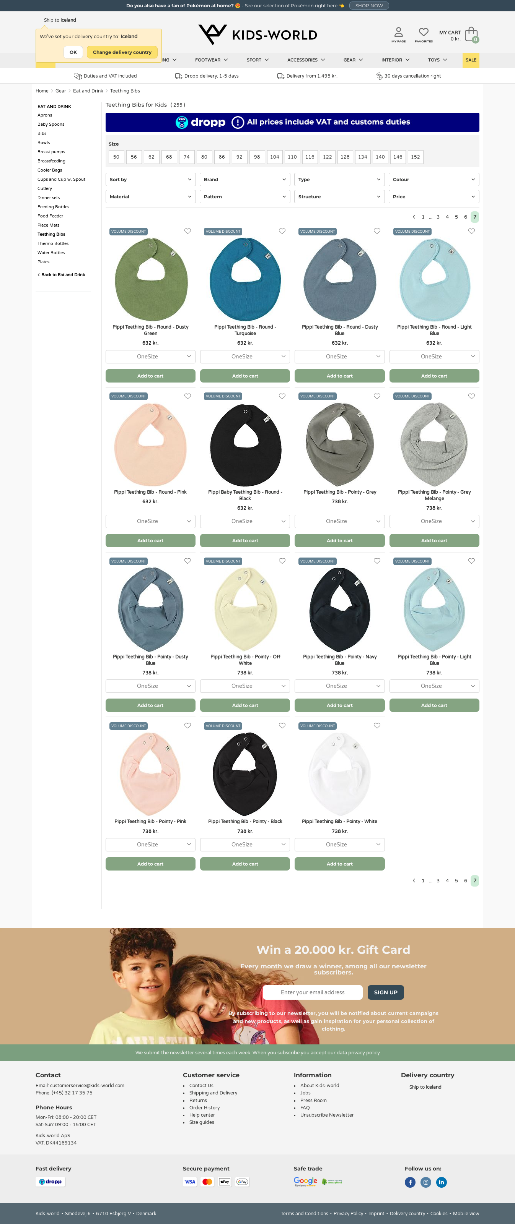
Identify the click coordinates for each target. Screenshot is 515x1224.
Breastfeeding (51, 161)
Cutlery (44, 188)
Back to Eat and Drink (61, 274)
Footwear (211, 60)
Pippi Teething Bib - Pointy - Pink (150, 821)
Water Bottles (51, 252)
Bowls (43, 142)
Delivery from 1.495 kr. (307, 76)
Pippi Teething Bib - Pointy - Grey (339, 492)
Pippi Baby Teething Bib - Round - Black (245, 495)
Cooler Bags (49, 170)
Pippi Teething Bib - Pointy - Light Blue (434, 660)
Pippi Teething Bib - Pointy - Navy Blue (339, 660)
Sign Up (386, 992)
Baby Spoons (50, 124)
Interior (395, 60)
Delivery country (407, 1213)
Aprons (44, 115)
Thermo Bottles (52, 243)
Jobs (305, 1093)
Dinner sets (48, 197)
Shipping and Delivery (213, 1093)
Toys (437, 60)
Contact (48, 1075)
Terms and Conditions (304, 1213)
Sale (471, 60)
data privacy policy (358, 1053)
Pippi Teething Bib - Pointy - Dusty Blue (150, 660)
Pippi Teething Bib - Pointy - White (339, 821)
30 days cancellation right (408, 76)
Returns (198, 1100)
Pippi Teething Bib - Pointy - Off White (245, 660)
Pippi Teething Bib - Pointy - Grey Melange (434, 495)
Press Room (313, 1100)
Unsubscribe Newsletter (327, 1115)
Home (42, 91)
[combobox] (151, 356)
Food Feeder (50, 216)
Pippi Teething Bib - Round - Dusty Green (150, 330)
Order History (204, 1108)
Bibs (41, 133)
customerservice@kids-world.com (87, 1085)
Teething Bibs (125, 91)
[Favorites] (188, 231)
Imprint (376, 1213)
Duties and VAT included (105, 76)
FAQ (305, 1108)
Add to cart (150, 376)
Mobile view (466, 1213)
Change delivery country (122, 52)
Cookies (439, 1213)
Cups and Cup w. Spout (61, 179)
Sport (258, 60)
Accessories (306, 60)
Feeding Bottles (53, 206)
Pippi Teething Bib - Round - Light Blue (434, 330)
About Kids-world (319, 1085)
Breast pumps (51, 151)
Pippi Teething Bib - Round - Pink (150, 492)
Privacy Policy (348, 1213)
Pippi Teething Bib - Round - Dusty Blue (340, 330)
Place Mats (48, 225)
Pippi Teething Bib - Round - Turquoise (245, 330)
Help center (202, 1115)
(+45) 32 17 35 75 (72, 1093)
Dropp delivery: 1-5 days (207, 76)
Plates (43, 261)
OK (73, 52)
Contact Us (201, 1085)
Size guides (201, 1122)
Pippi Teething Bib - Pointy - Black (245, 821)
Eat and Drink (88, 91)
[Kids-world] (257, 34)
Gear (353, 60)
